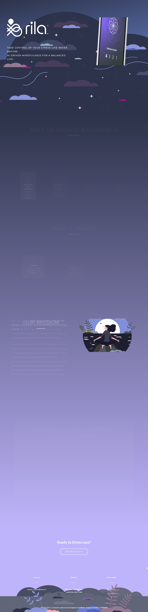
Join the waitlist (73, 551)
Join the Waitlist (22, 70)
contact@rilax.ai (39, 589)
